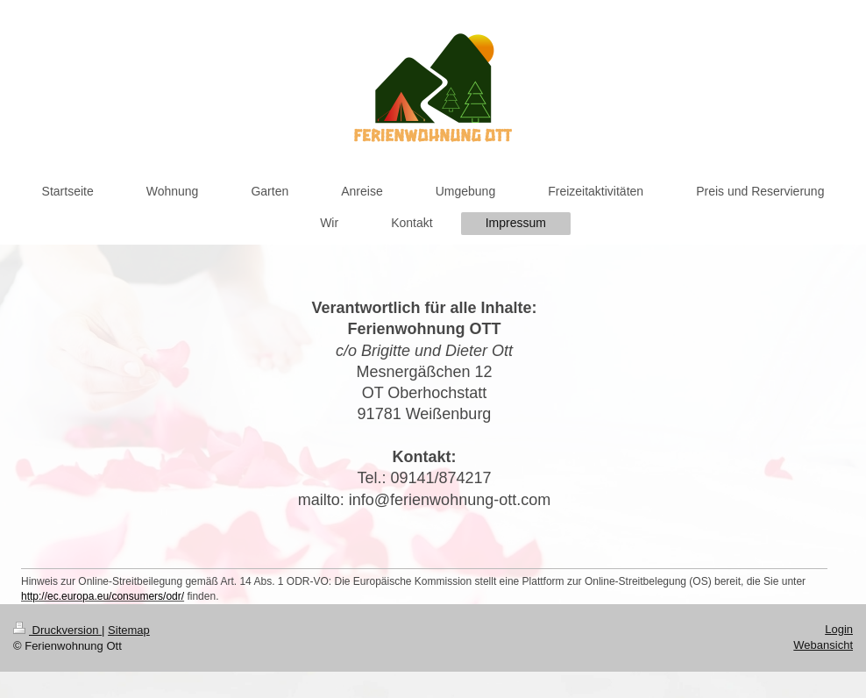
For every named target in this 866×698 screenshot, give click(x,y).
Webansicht (823, 645)
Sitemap (129, 630)
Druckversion (57, 630)
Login (839, 629)
